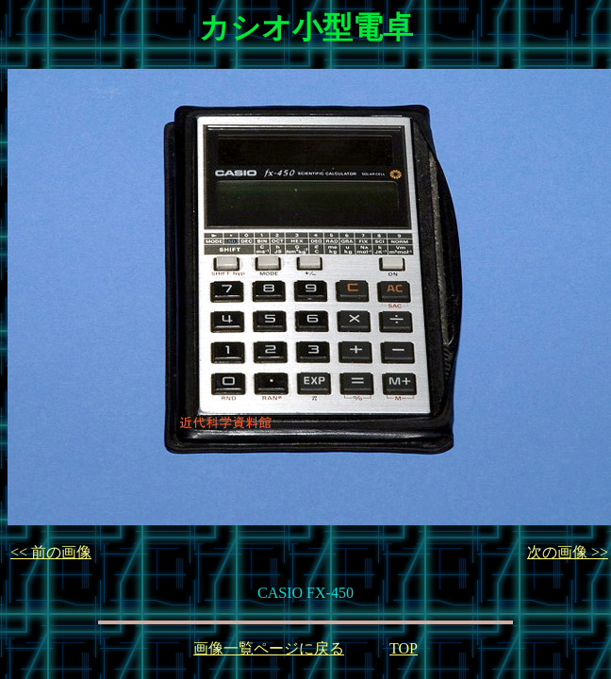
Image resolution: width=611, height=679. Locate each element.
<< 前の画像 (50, 552)
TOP (403, 648)
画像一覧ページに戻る (268, 648)
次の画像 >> (567, 552)
